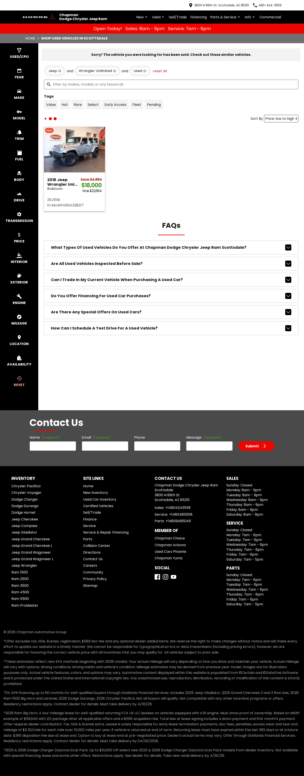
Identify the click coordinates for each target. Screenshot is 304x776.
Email (96, 437)
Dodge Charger (24, 499)
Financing (198, 17)
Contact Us (93, 558)
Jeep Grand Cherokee (30, 539)
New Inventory (95, 492)
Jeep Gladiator (24, 532)
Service (89, 525)
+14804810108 (180, 514)
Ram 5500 (20, 598)
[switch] (19, 53)
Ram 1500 (19, 572)
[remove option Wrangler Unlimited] (97, 71)
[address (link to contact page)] (218, 5)
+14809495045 (178, 521)
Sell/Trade (178, 17)
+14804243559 (177, 507)
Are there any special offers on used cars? (171, 312)
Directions (92, 552)
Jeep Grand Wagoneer (31, 552)
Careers (90, 565)
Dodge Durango (24, 505)
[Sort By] (281, 118)
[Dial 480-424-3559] (267, 5)
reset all (160, 71)
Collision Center (96, 545)
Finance (90, 519)
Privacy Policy (95, 578)
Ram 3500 (20, 585)
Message (203, 437)
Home (30, 38)
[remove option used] (140, 71)
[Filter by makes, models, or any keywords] (171, 84)
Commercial (270, 17)
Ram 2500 (20, 578)
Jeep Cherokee (24, 519)
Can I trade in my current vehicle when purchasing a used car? (171, 280)
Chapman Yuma (168, 558)
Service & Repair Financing (106, 532)
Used (158, 17)
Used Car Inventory (99, 499)
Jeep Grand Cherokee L (31, 545)
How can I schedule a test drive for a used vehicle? (171, 328)
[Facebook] (157, 576)
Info (250, 17)
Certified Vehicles (98, 505)
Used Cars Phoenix (170, 551)
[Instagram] (165, 576)
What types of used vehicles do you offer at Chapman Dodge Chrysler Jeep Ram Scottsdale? (171, 247)
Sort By (257, 118)
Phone (139, 437)
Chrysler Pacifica (25, 486)
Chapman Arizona (170, 545)
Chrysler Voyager (26, 492)
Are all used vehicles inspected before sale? (171, 264)
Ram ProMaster (24, 605)
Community (93, 572)
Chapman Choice (170, 538)
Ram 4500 (20, 592)
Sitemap (90, 585)
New (142, 17)
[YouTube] (173, 576)
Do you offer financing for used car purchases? (171, 296)
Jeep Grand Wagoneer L (32, 558)
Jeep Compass (24, 525)
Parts (87, 539)
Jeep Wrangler (24, 565)
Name (44, 437)
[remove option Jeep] (54, 71)
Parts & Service (225, 17)
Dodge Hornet (23, 512)
